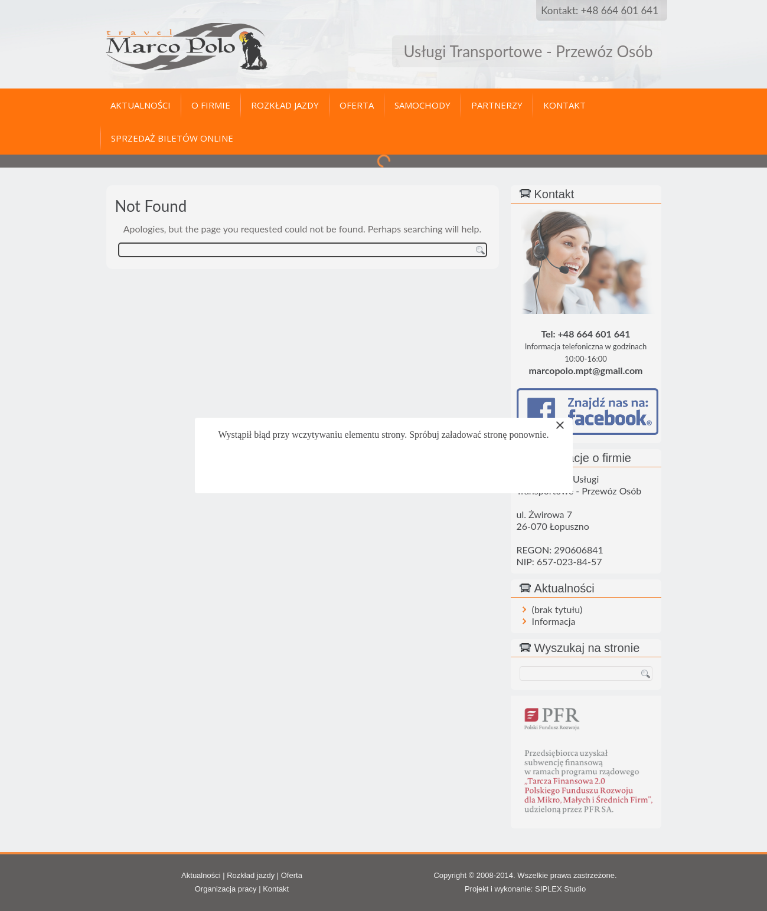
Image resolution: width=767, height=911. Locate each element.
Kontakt (564, 105)
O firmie (210, 105)
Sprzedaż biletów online (172, 138)
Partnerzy (497, 105)
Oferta (357, 105)
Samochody (422, 105)
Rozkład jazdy (285, 105)
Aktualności (140, 105)
